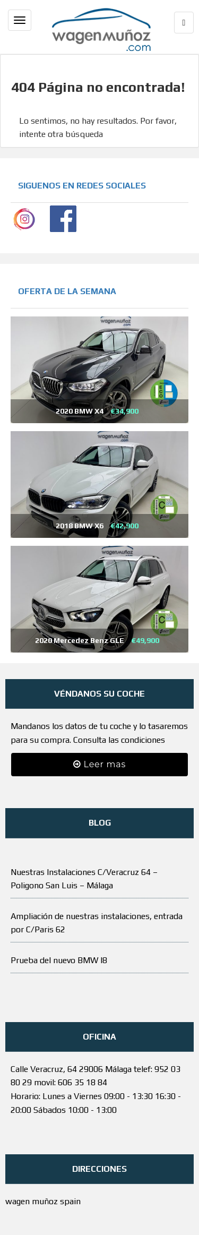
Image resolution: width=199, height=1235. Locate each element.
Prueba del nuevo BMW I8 (59, 960)
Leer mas (99, 764)
